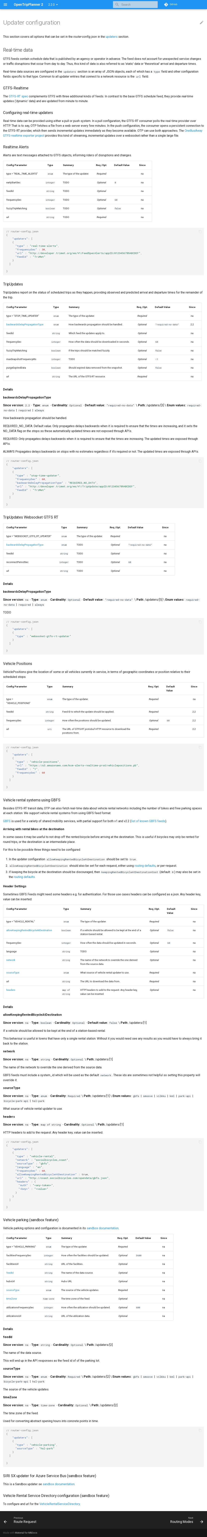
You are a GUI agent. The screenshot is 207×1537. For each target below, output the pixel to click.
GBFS (7, 821)
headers (10, 990)
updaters (112, 36)
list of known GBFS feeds (148, 821)
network (10, 960)
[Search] (135, 4)
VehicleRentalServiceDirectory (59, 1504)
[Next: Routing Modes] (185, 1520)
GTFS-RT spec (18, 96)
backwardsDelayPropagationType (24, 324)
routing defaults (145, 866)
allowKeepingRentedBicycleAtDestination (29, 930)
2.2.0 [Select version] (51, 4)
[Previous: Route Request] (21, 1520)
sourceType (12, 972)
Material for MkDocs (26, 1532)
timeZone (11, 1298)
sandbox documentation (103, 1228)
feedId (10, 1272)
